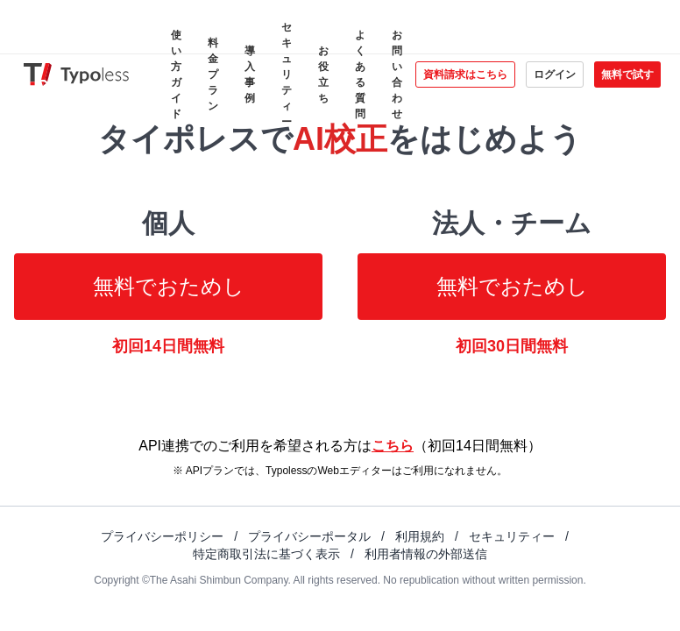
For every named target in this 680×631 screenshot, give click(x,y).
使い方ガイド (176, 74)
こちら (393, 445)
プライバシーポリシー (162, 536)
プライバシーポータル (309, 536)
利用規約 (419, 536)
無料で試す (627, 74)
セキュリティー (286, 74)
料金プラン (213, 74)
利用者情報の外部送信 (426, 554)
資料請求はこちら (465, 74)
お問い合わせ (397, 74)
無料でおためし (168, 286)
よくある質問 (360, 74)
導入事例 (249, 74)
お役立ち (323, 74)
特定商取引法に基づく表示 (266, 554)
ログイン (555, 74)
